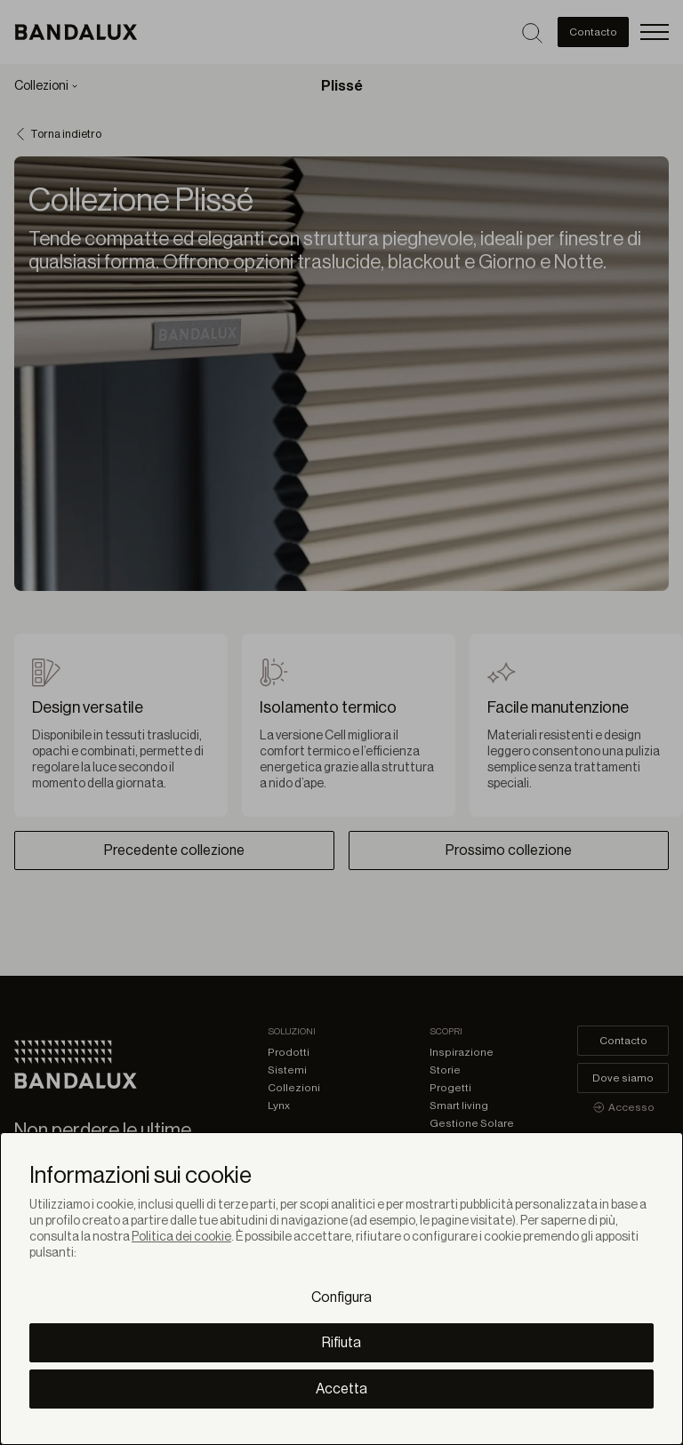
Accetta (341, 1389)
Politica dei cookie (181, 1237)
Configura (341, 1297)
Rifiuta (341, 1343)
